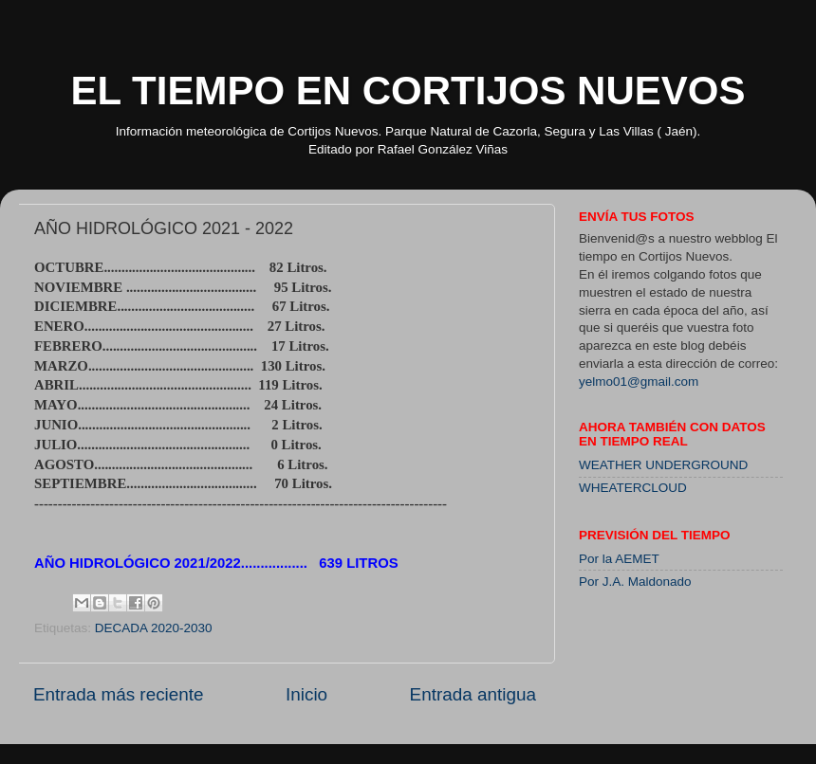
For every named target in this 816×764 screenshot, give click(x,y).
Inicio (306, 694)
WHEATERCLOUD (633, 488)
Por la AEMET (619, 559)
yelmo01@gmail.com (638, 381)
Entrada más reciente (118, 694)
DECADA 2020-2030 (154, 628)
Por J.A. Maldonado (635, 581)
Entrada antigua (473, 694)
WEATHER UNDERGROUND (663, 465)
